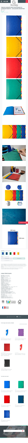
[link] (1, 1)
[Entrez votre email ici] (14, 431)
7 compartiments (7, 258)
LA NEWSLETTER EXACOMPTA (14, 428)
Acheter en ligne (23, 222)
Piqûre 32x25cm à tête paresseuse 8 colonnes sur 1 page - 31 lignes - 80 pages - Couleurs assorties (6, 354)
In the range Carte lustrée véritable (7, 322)
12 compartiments (19, 258)
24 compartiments (7, 260)
